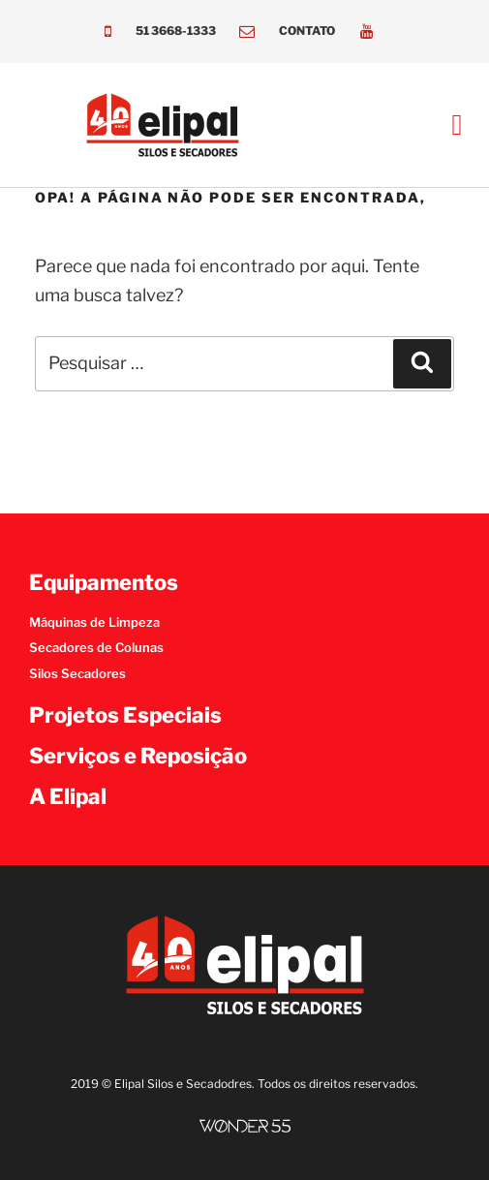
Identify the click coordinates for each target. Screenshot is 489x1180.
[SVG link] (245, 1126)
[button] (457, 125)
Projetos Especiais (125, 715)
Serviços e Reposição (138, 755)
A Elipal (68, 796)
